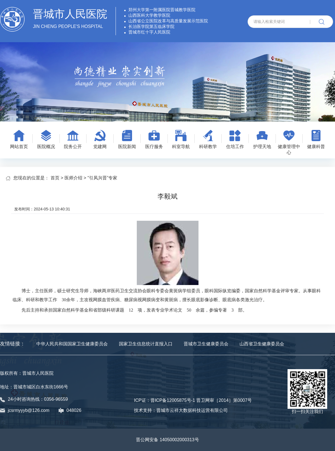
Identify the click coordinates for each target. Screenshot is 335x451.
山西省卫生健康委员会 (262, 343)
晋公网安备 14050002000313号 (167, 439)
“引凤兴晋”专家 (102, 177)
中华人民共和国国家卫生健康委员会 (72, 343)
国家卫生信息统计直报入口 (146, 343)
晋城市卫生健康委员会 (206, 343)
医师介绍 (73, 177)
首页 (55, 177)
